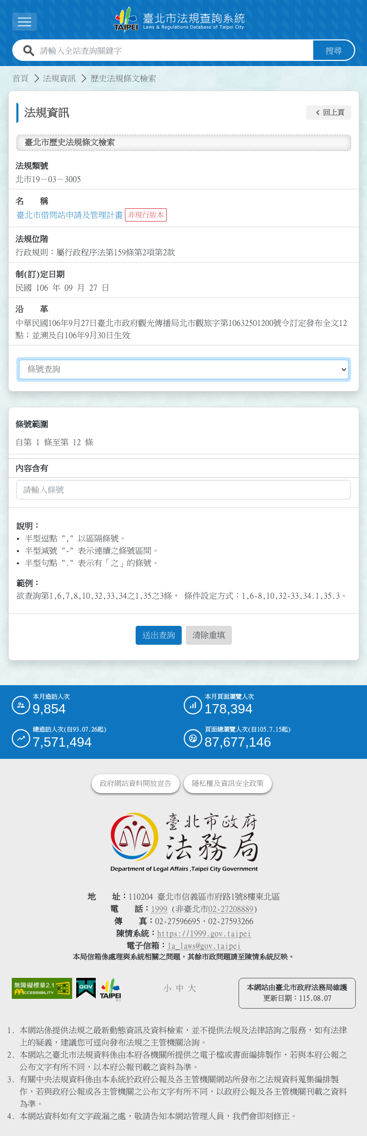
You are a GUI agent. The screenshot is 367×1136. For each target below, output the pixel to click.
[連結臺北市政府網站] (110, 988)
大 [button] (192, 986)
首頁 (20, 77)
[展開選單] (24, 21)
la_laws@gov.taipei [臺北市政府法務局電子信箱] (204, 944)
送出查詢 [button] (158, 633)
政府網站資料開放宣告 (135, 781)
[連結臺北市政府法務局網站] (184, 840)
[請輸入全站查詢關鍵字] (174, 49)
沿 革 (31, 308)
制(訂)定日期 (39, 273)
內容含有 (31, 467)
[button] (328, 111)
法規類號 (31, 164)
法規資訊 (59, 77)
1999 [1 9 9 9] (159, 907)
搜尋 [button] (334, 49)
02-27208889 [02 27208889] (230, 907)
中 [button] (180, 986)
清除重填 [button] (208, 633)
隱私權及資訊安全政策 (228, 781)
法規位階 (31, 237)
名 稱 (31, 199)
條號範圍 (31, 423)
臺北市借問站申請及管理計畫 (69, 213)
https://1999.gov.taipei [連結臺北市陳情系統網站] (204, 932)
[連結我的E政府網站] (86, 986)
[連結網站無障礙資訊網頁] (42, 987)
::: (6, 71)
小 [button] (167, 986)
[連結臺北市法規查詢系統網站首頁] (179, 19)
